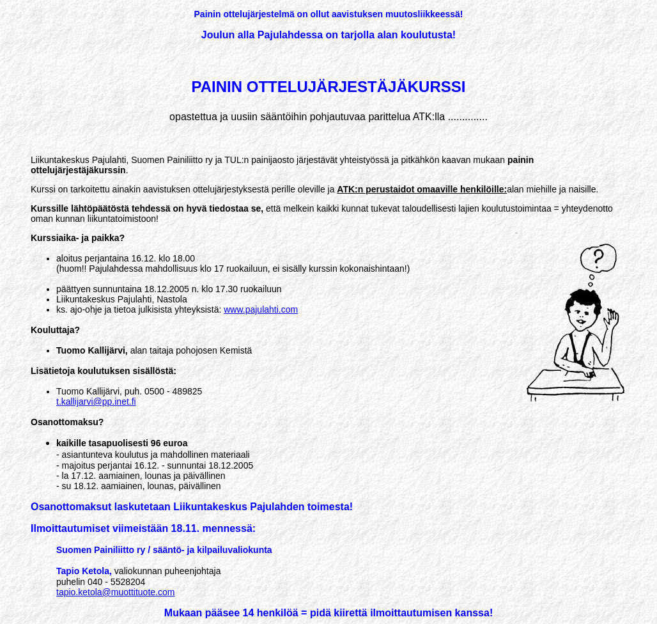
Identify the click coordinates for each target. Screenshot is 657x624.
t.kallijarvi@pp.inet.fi (96, 401)
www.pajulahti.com (261, 309)
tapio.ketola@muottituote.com (115, 592)
